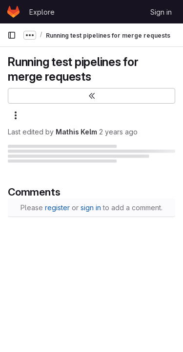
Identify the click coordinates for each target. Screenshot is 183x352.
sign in (91, 207)
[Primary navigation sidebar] (12, 35)
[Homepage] (13, 12)
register (57, 207)
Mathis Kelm (76, 132)
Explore (42, 12)
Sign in (161, 12)
